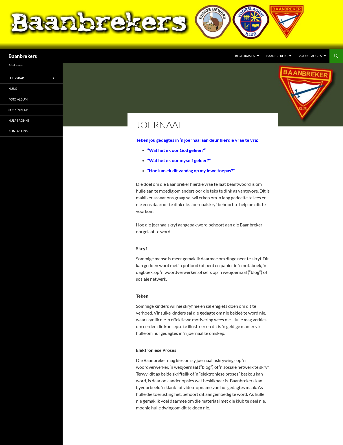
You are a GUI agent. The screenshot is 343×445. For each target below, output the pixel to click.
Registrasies (245, 56)
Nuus (12, 88)
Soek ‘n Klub (18, 110)
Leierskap (16, 78)
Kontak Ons (18, 131)
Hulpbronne (18, 120)
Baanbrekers (22, 56)
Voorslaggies (310, 56)
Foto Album (18, 99)
